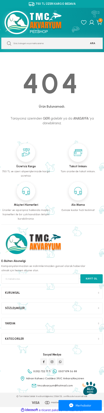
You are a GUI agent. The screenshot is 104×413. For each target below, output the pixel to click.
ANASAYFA (81, 118)
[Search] (52, 43)
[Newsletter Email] (40, 279)
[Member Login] (92, 22)
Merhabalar (80, 405)
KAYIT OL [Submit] (91, 278)
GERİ (46, 118)
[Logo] (37, 22)
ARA (92, 43)
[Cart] (99, 22)
